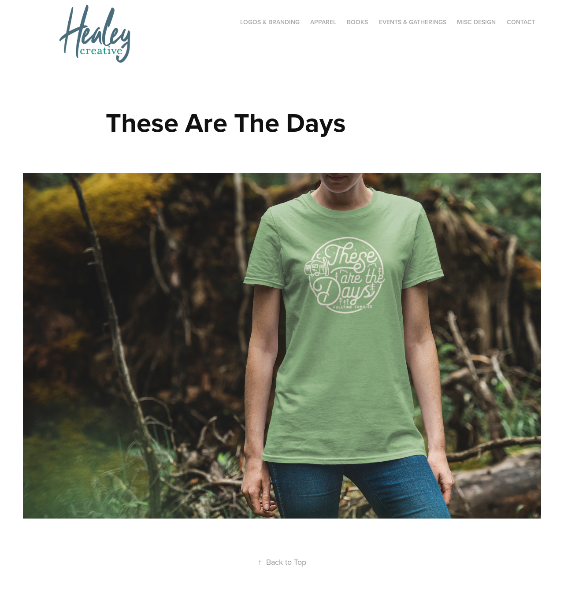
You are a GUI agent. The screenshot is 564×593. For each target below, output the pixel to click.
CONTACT (521, 22)
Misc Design (476, 22)
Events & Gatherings (412, 22)
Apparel (323, 22)
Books (357, 22)
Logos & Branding (270, 22)
